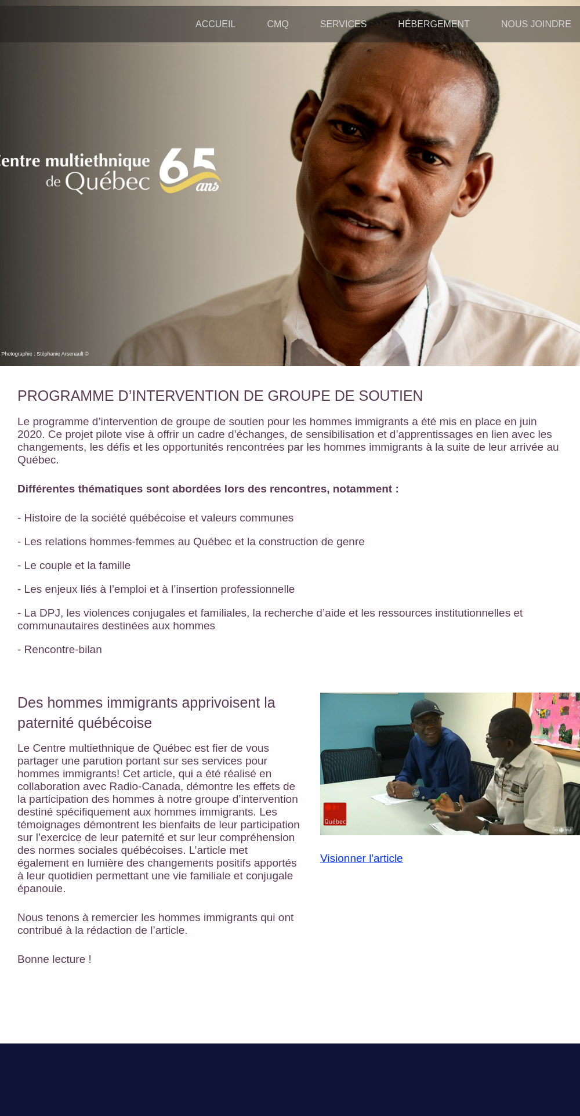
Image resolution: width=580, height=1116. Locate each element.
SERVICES (343, 24)
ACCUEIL (215, 24)
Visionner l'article (361, 858)
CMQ (277, 24)
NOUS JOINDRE (536, 24)
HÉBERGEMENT (434, 24)
